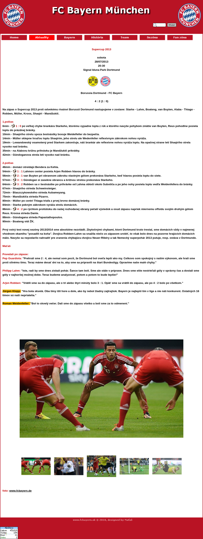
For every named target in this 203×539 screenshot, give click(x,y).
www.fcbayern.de (20, 490)
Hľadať (172, 25)
